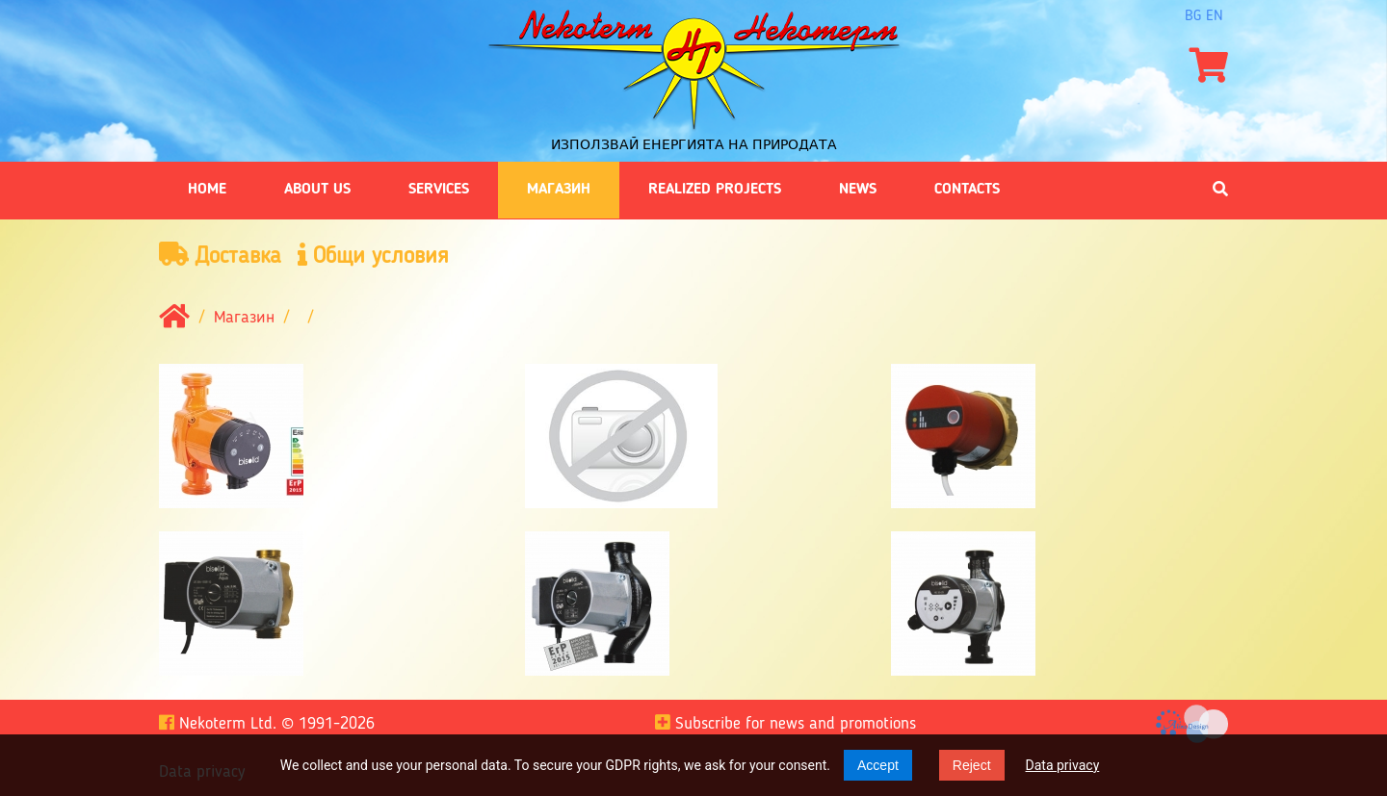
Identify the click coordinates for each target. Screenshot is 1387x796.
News (858, 189)
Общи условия (373, 256)
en (1214, 16)
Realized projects (714, 189)
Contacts (967, 189)
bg (1193, 16)
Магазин (558, 189)
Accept (878, 765)
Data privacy (1063, 765)
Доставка (220, 256)
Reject (972, 765)
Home (207, 189)
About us (317, 189)
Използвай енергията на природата (694, 144)
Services (438, 189)
